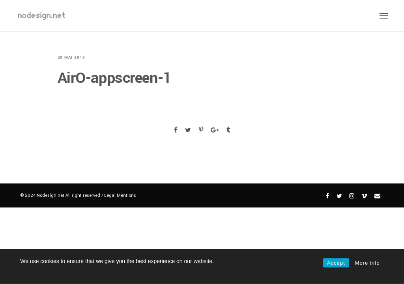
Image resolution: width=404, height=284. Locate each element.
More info (367, 263)
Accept (336, 263)
